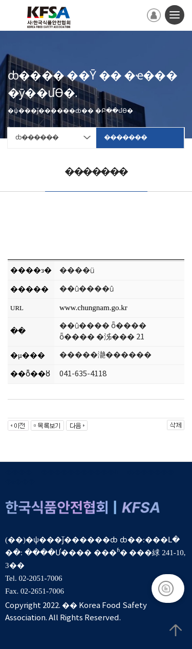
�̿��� (18, 472)
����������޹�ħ (79, 472)
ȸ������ (150, 472)
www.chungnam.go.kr (93, 307)
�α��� (20, 482)
